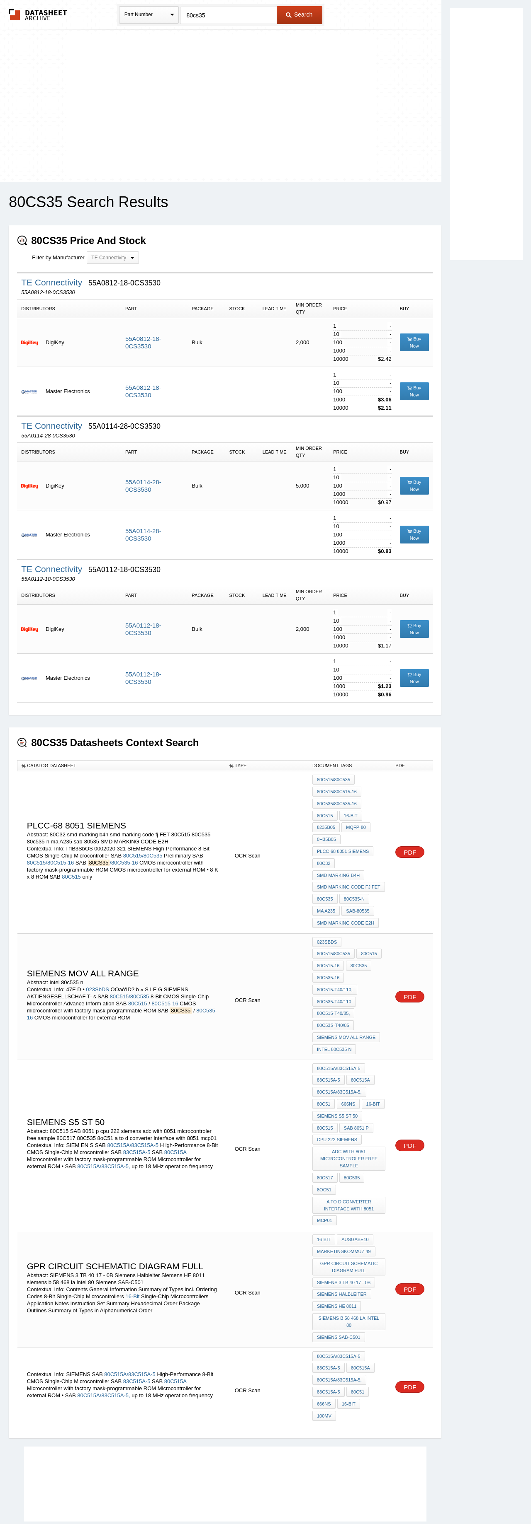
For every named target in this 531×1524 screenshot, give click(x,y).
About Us (420, 1496)
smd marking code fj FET (348, 880)
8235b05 (326, 824)
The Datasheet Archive (38, 14)
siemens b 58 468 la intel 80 (349, 1280)
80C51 (323, 1073)
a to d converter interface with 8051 (349, 1169)
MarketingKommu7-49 (344, 1213)
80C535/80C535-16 (337, 801)
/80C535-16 (124, 858)
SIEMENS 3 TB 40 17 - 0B (343, 1242)
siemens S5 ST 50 (337, 1084)
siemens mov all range (346, 1010)
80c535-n (353, 891)
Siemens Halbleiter (342, 1253)
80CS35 (325, 954)
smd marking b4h (338, 869)
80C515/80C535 (143, 851)
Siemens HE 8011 (336, 1265)
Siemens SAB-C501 (338, 1294)
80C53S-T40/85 (333, 999)
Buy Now (414, 342)
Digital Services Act (346, 1496)
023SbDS (97, 970)
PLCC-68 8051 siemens (343, 846)
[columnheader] (121, 765)
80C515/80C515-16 (50, 858)
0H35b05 (326, 835)
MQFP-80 (355, 824)
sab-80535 (357, 902)
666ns (348, 1073)
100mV (372, 1357)
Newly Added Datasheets (130, 1496)
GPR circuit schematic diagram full (349, 1228)
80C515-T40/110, (335, 965)
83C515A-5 (137, 1119)
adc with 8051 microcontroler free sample (349, 1125)
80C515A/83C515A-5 (132, 1112)
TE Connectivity (53, 282)
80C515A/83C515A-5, (103, 1133)
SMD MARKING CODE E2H (345, 913)
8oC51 (324, 1154)
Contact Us (389, 1496)
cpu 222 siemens (337, 1106)
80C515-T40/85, (333, 987)
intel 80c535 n (334, 1021)
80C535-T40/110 (334, 976)
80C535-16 (355, 954)
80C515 (71, 872)
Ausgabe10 (354, 1202)
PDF (410, 847)
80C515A (175, 1119)
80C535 (325, 891)
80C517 (325, 1143)
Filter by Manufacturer (58, 257)
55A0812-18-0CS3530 (143, 342)
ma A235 (326, 902)
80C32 (323, 857)
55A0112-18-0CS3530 (143, 629)
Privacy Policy (183, 1496)
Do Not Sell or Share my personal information (261, 1496)
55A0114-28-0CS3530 (143, 485)
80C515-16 (164, 984)
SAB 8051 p (355, 1095)
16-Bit (132, 1256)
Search (299, 14)
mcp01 (324, 1183)
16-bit (350, 813)
